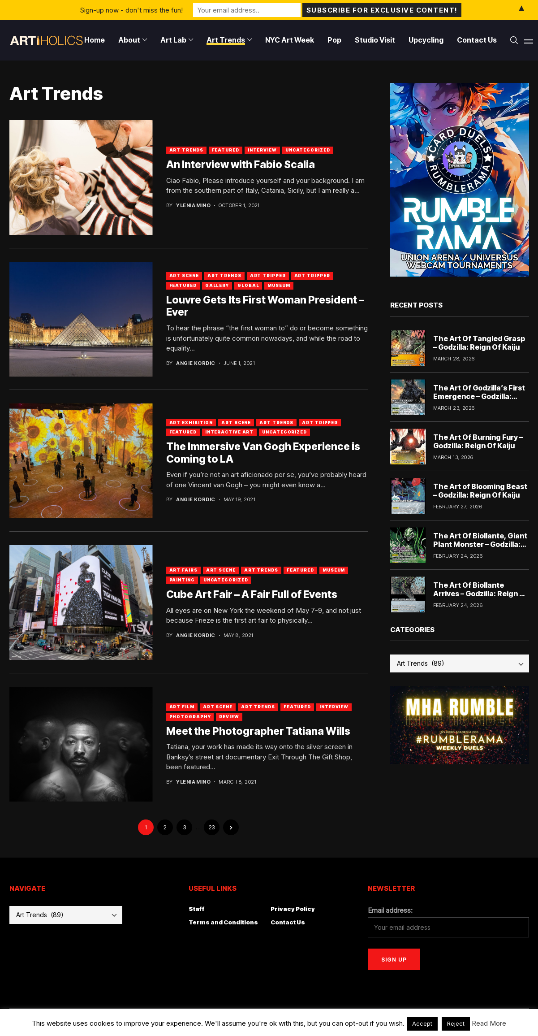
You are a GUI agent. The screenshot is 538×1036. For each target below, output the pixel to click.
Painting (182, 579)
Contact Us (288, 922)
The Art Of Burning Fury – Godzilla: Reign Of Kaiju (478, 441)
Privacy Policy (293, 908)
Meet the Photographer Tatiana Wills (258, 731)
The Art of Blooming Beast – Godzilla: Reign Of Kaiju (480, 490)
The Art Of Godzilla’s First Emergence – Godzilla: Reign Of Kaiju (479, 396)
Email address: (390, 910)
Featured (225, 149)
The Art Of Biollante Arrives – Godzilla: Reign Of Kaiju (480, 594)
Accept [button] (422, 1023)
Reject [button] (456, 1023)
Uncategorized (307, 149)
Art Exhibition (191, 422)
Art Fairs (183, 570)
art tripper (312, 275)
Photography (190, 716)
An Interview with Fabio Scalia (240, 164)
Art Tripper (268, 275)
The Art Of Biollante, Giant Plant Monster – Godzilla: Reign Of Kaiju (480, 544)
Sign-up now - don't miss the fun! (131, 9)
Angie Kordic (195, 363)
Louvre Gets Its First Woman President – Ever (265, 306)
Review (229, 716)
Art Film (181, 706)
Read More (489, 1023)
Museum (278, 285)
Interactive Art (229, 431)
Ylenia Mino (193, 205)
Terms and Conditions (223, 922)
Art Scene (184, 275)
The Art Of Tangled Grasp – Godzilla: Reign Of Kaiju (479, 342)
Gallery (217, 285)
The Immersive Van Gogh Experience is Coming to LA (263, 452)
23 (212, 827)
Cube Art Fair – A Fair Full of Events (251, 594)
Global (248, 285)
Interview (262, 149)
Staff (197, 908)
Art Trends (186, 149)
